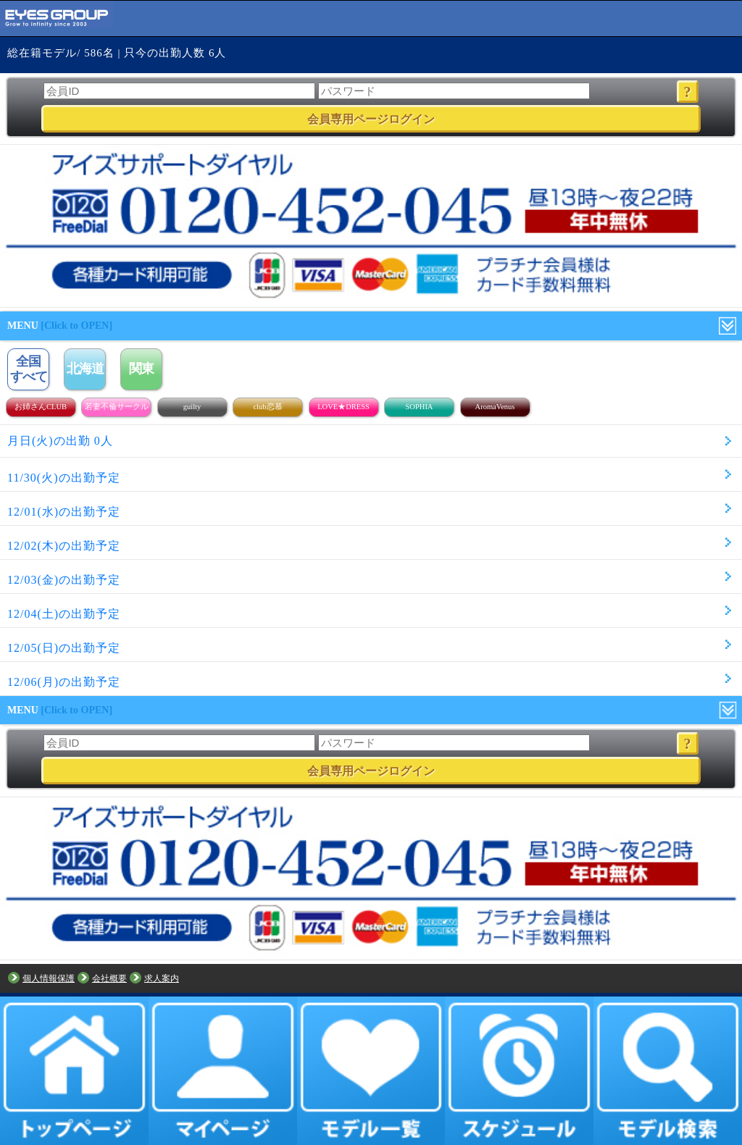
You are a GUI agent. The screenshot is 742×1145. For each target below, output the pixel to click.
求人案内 (161, 978)
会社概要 (109, 978)
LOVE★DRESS (343, 407)
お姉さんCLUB (40, 407)
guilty (192, 407)
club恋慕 (267, 407)
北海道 (85, 368)
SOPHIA (419, 407)
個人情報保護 (48, 978)
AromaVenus (495, 407)
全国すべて (28, 369)
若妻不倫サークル (117, 407)
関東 (141, 368)
